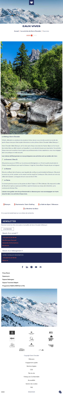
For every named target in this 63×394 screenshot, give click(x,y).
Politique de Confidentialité (31, 377)
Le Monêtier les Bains (31, 208)
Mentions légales (31, 366)
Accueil (16, 31)
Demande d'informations (10, 243)
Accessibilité (31, 380)
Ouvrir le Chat (60, 392)
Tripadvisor (40, 267)
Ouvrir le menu (3, 392)
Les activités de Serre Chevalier (31, 31)
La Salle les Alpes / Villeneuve (48, 204)
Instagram (31, 267)
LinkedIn (27, 267)
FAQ (31, 387)
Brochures (5, 245)
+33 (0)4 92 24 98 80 (9, 258)
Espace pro (6, 276)
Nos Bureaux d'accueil (9, 240)
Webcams (31, 359)
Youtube (36, 267)
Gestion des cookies (31, 384)
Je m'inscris (7, 229)
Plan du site (31, 373)
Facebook (22, 267)
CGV (31, 369)
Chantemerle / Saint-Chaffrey (24, 204)
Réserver (31, 392)
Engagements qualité (31, 362)
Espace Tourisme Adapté (10, 282)
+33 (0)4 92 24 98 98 (9, 237)
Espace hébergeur (8, 279)
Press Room (6, 273)
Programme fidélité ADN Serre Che (13, 286)
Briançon (7, 204)
